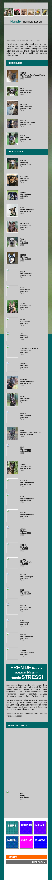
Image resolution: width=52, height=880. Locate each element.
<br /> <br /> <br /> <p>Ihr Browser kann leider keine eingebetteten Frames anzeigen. (26, 420)
